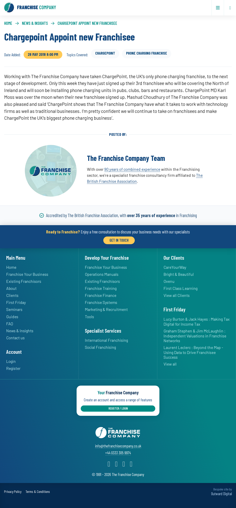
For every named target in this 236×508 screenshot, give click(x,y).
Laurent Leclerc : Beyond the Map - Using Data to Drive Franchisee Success (193, 352)
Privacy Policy (12, 491)
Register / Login (118, 408)
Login (11, 361)
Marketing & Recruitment (106, 309)
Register (13, 368)
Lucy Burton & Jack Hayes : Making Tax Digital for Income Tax (197, 321)
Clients (12, 295)
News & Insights (35, 23)
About (11, 288)
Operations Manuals (101, 274)
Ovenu (169, 281)
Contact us (15, 337)
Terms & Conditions (37, 491)
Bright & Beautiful (179, 274)
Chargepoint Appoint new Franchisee (87, 23)
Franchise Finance (100, 295)
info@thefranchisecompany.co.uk (118, 445)
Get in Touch (119, 240)
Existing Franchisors (23, 281)
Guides (12, 316)
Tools (89, 316)
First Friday (16, 302)
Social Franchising (100, 347)
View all (170, 364)
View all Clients (177, 295)
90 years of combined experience (132, 169)
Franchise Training (101, 288)
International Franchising (106, 340)
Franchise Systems (101, 302)
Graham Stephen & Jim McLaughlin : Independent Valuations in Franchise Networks (195, 335)
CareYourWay (175, 267)
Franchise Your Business (27, 274)
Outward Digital (221, 493)
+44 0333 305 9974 (118, 452)
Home (8, 23)
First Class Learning (180, 288)
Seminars (14, 309)
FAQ (9, 323)
